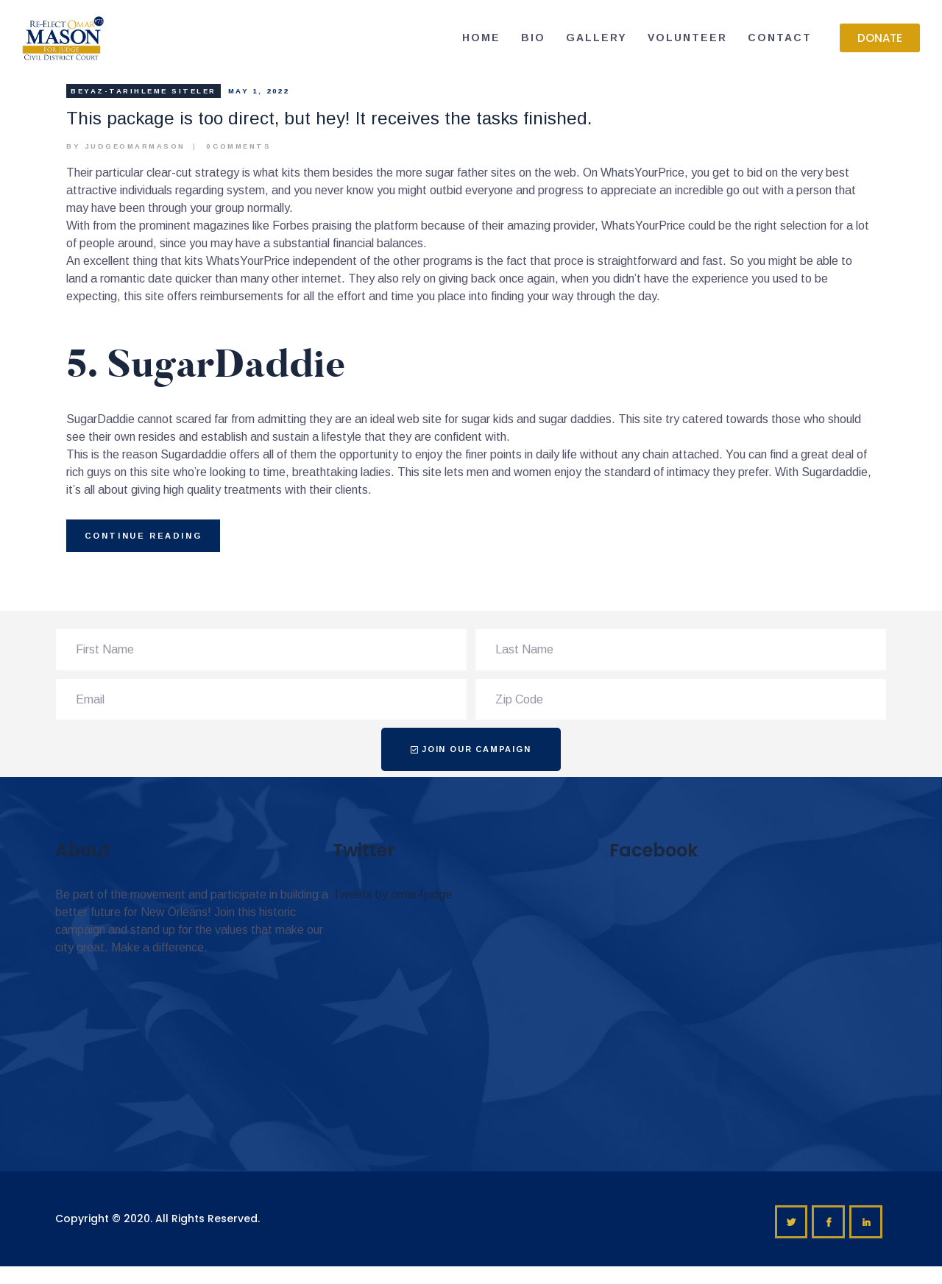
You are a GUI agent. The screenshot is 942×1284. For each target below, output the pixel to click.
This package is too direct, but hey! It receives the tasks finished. (329, 118)
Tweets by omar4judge (392, 894)
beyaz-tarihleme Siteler (143, 91)
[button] (880, 38)
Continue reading (143, 535)
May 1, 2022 (258, 91)
